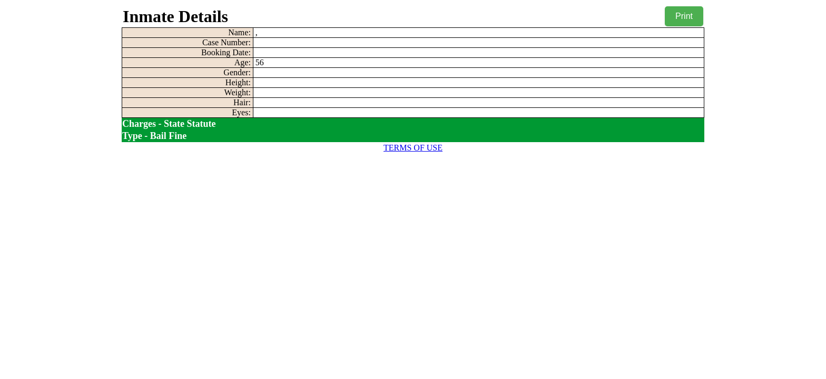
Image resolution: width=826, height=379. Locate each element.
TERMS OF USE (413, 147)
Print (684, 16)
